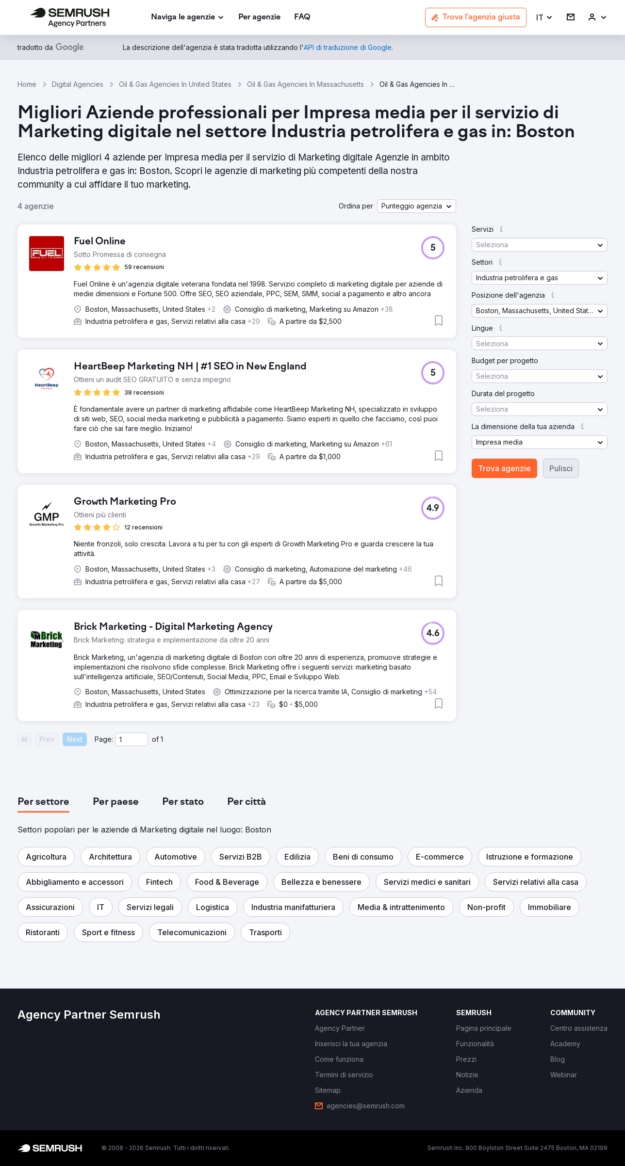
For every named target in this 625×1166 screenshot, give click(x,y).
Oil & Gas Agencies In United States (175, 84)
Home (26, 84)
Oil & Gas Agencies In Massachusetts (305, 84)
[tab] (43, 802)
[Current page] (131, 739)
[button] (544, 18)
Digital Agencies (77, 84)
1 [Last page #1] (162, 739)
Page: (104, 739)
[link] (259, 18)
